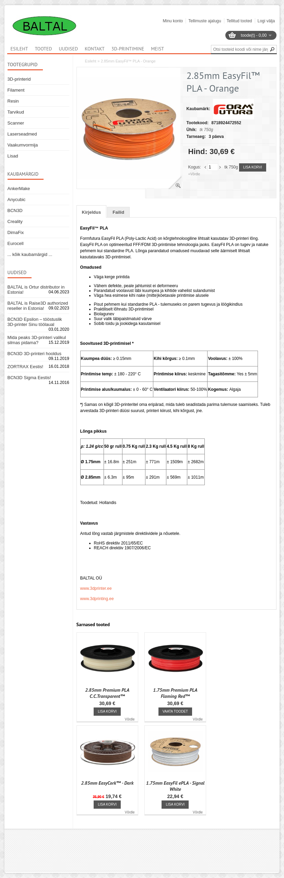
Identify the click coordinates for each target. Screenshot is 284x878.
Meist (157, 49)
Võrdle (130, 719)
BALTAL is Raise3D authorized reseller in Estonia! (38, 306)
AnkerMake (19, 188)
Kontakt (95, 49)
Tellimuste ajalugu (204, 21)
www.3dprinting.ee (97, 598)
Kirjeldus (91, 212)
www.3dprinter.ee (96, 588)
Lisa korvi (252, 167)
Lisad (13, 156)
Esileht (90, 61)
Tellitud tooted (239, 21)
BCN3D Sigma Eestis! (29, 377)
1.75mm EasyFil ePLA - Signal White (175, 786)
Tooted (43, 49)
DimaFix (16, 232)
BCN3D (15, 210)
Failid (118, 212)
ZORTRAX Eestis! (26, 366)
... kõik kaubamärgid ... (30, 254)
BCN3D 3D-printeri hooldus (35, 353)
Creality (15, 221)
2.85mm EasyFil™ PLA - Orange (128, 61)
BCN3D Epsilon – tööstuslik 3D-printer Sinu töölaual (35, 322)
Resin (13, 101)
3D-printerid (19, 79)
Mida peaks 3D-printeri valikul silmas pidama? (37, 340)
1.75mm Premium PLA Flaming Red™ (175, 693)
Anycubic (17, 199)
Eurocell (16, 243)
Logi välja (266, 21)
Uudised (68, 49)
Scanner (16, 123)
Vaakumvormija (23, 145)
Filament (16, 90)
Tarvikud (16, 112)
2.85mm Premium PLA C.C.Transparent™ (107, 693)
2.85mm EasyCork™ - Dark (107, 783)
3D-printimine (127, 49)
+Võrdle (194, 174)
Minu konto (173, 21)
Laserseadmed (22, 134)
